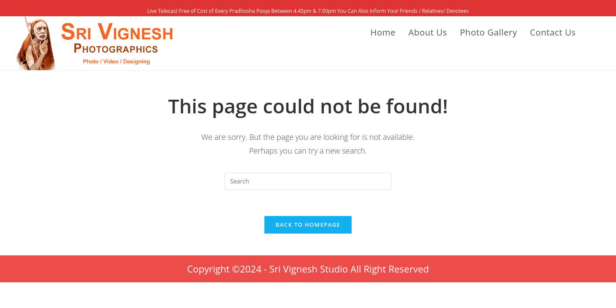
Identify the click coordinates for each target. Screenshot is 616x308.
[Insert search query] (308, 181)
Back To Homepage (307, 224)
